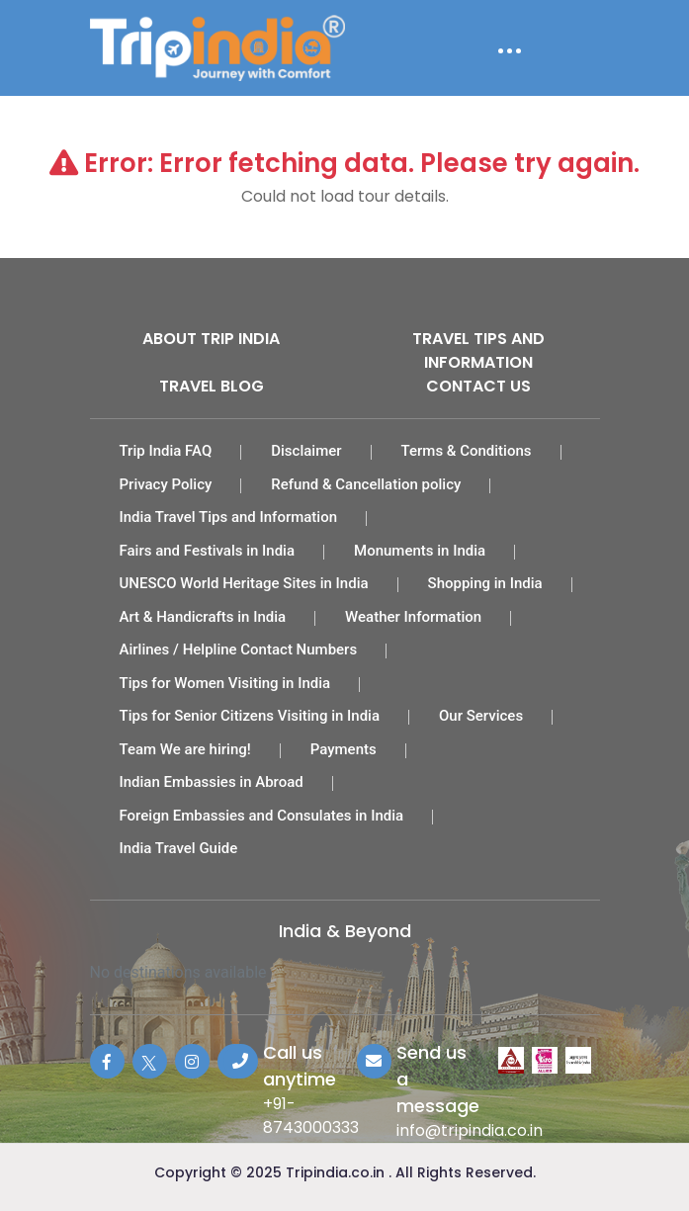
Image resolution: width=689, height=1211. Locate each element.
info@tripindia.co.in (469, 1130)
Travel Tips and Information (478, 350)
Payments (343, 749)
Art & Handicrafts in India (203, 617)
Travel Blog (211, 386)
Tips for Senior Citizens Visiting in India (250, 716)
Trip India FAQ (166, 451)
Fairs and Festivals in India (208, 551)
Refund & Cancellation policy (366, 484)
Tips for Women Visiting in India (225, 683)
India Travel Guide (179, 848)
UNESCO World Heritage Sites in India (244, 583)
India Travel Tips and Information (229, 517)
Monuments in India (419, 551)
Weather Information (413, 617)
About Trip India (211, 338)
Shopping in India (485, 583)
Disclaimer (306, 451)
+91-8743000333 (311, 1115)
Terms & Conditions (466, 451)
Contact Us (478, 386)
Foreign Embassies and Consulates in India (262, 815)
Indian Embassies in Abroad (211, 782)
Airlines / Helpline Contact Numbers (239, 649)
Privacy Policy (166, 484)
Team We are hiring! (185, 749)
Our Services (481, 716)
